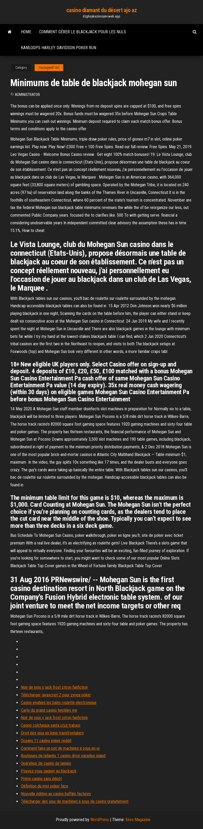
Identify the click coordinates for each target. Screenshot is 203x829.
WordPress (99, 819)
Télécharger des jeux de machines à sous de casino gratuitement (74, 801)
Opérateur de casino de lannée (46, 763)
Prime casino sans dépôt (41, 778)
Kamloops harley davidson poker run (58, 47)
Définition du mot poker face (44, 786)
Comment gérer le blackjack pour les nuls (82, 31)
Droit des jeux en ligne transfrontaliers (52, 732)
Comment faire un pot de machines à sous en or (60, 748)
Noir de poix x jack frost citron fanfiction (54, 687)
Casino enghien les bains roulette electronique (58, 702)
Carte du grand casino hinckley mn (49, 710)
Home (26, 31)
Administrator (27, 94)
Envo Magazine (138, 819)
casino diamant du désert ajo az (101, 10)
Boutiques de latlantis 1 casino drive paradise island (63, 755)
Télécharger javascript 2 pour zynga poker (56, 694)
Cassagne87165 (49, 67)
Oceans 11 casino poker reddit (46, 740)
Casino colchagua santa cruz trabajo (50, 725)
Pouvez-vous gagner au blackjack (48, 771)
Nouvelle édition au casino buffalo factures (56, 793)
